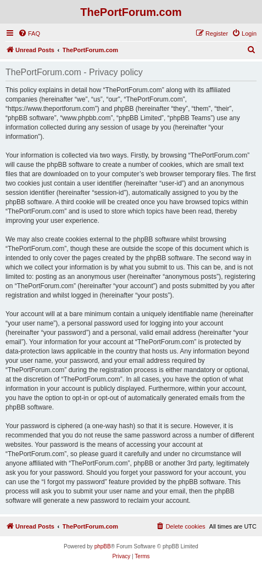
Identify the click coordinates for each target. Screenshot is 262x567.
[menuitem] (29, 33)
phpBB (102, 546)
